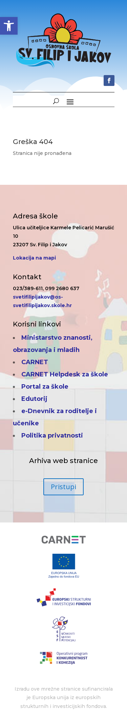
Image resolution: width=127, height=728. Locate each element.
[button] (9, 26)
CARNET (34, 362)
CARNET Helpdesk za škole (64, 374)
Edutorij (34, 399)
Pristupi (63, 486)
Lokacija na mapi (34, 258)
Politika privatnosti (52, 435)
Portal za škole (44, 386)
